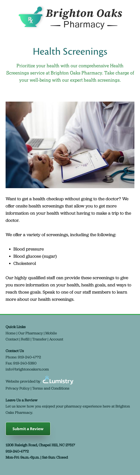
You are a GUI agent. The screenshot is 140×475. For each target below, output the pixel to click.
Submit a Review (28, 428)
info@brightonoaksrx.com (27, 369)
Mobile (51, 333)
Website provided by (40, 381)
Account (56, 339)
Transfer (39, 339)
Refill (25, 339)
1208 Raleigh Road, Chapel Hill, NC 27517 (40, 445)
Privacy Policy (18, 388)
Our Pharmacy (30, 333)
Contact (12, 339)
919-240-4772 (29, 357)
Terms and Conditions (50, 388)
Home (11, 333)
